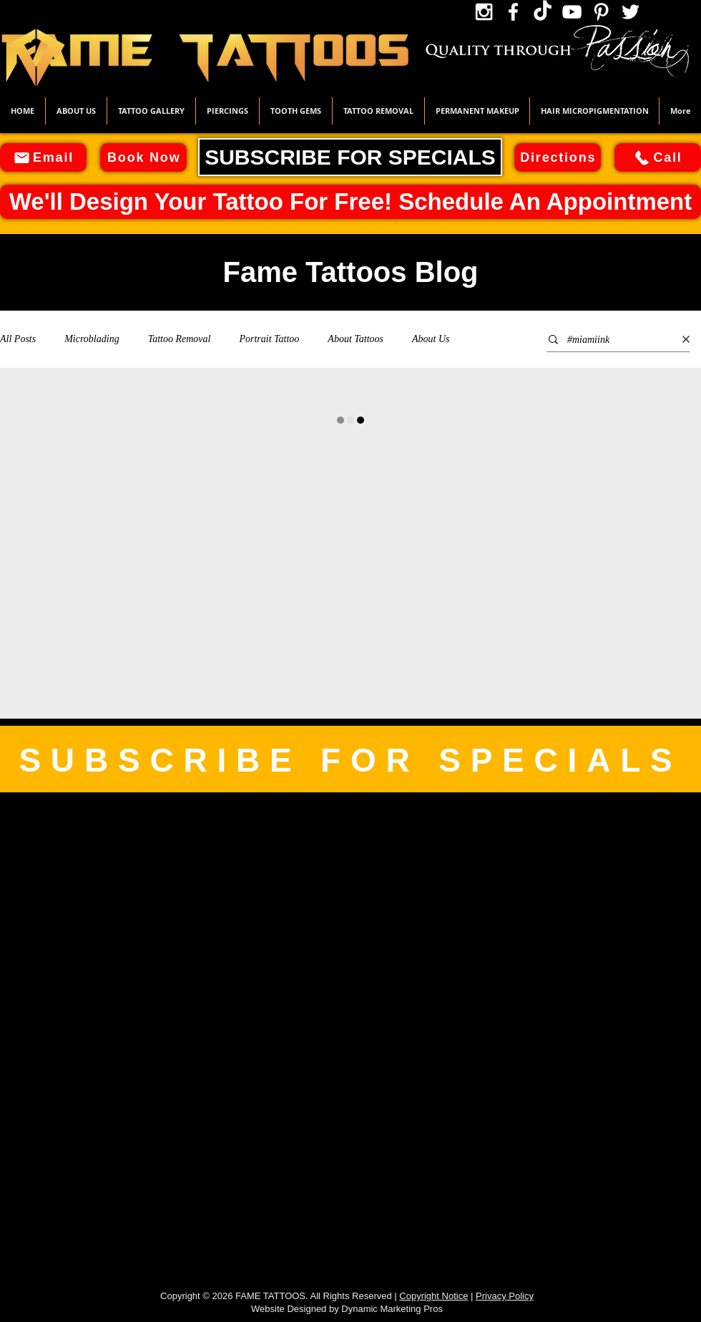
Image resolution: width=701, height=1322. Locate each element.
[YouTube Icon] (572, 12)
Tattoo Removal (179, 339)
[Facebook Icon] (513, 12)
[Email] (43, 157)
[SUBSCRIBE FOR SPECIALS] (350, 157)
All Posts (18, 339)
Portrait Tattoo (269, 339)
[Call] (657, 157)
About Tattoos (355, 339)
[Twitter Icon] (630, 12)
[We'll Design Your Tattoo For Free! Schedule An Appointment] (350, 202)
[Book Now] (143, 157)
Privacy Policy (505, 1296)
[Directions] (557, 157)
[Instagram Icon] (484, 12)
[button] (151, 111)
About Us (431, 339)
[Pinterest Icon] (601, 12)
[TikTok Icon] (542, 12)
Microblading (91, 339)
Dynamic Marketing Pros (392, 1308)
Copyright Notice (433, 1296)
